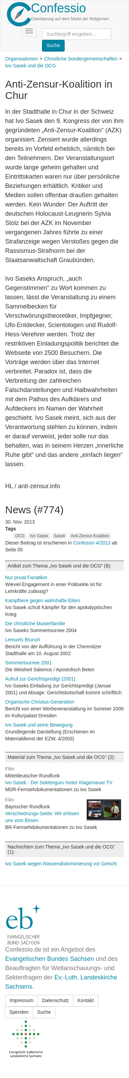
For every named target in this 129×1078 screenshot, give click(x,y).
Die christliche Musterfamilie (35, 623)
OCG (19, 536)
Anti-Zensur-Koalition (90, 536)
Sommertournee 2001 (28, 662)
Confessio (58, 8)
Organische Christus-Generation (39, 702)
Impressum (21, 1000)
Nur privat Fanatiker (26, 577)
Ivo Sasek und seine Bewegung (39, 725)
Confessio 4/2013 (92, 543)
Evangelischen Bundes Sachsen (49, 958)
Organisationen (21, 58)
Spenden (19, 1012)
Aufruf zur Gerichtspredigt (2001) (40, 679)
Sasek (59, 536)
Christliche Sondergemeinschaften (80, 58)
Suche (44, 1012)
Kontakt (85, 1000)
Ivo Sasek (39, 536)
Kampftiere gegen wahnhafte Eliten (42, 600)
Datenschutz (55, 1000)
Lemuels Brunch (22, 639)
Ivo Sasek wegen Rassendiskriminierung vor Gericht (61, 863)
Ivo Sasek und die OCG (30, 65)
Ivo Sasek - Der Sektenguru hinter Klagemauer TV (58, 782)
